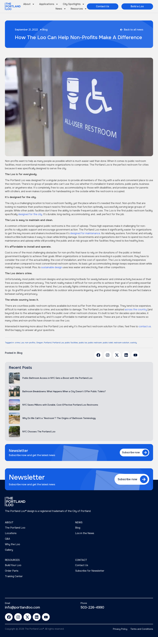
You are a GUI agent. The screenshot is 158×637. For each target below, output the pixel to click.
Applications (48, 4)
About (29, 4)
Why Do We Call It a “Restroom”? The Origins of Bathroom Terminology (59, 418)
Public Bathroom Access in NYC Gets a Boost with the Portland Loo (57, 378)
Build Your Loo (13, 565)
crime (17, 342)
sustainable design (51, 267)
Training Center (14, 576)
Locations (11, 533)
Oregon (39, 342)
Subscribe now (131, 452)
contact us (145, 326)
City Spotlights (74, 4)
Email (7, 603)
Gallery (9, 549)
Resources (79, 8)
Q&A (7, 538)
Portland (48, 342)
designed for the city (30, 214)
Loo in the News (84, 533)
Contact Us (81, 565)
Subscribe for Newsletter (89, 570)
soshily (133, 342)
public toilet (108, 342)
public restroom (95, 342)
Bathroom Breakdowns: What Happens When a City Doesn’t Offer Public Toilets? (64, 391)
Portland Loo (58, 342)
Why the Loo (12, 544)
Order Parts (11, 570)
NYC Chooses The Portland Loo (38, 431)
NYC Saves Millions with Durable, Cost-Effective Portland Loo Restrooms (60, 404)
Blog (45, 29)
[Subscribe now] (145, 452)
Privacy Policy (120, 629)
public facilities (71, 342)
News (61, 8)
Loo (22, 342)
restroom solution (121, 342)
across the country (136, 309)
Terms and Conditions (141, 629)
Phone (84, 603)
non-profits (30, 342)
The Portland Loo (15, 527)
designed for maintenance (85, 233)
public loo (83, 342)
